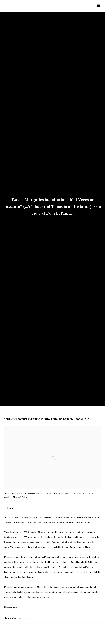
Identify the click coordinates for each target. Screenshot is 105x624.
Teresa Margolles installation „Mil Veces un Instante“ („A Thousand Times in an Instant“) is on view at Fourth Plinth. (52, 206)
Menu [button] (98, 6)
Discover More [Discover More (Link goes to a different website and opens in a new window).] (10, 607)
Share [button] (10, 508)
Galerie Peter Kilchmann (27, 6)
